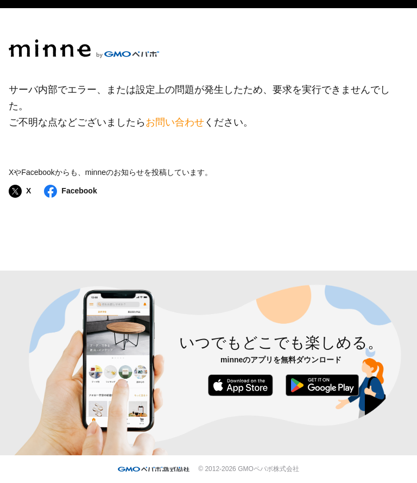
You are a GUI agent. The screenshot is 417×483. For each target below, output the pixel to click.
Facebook (70, 191)
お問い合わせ (175, 122)
